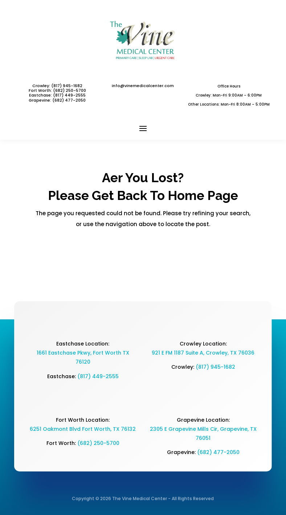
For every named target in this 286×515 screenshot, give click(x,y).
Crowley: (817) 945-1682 (57, 86)
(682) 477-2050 (218, 452)
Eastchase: (41, 95)
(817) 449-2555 (69, 95)
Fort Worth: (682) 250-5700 (57, 90)
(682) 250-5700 (98, 443)
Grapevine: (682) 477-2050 (57, 100)
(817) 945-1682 (215, 367)
